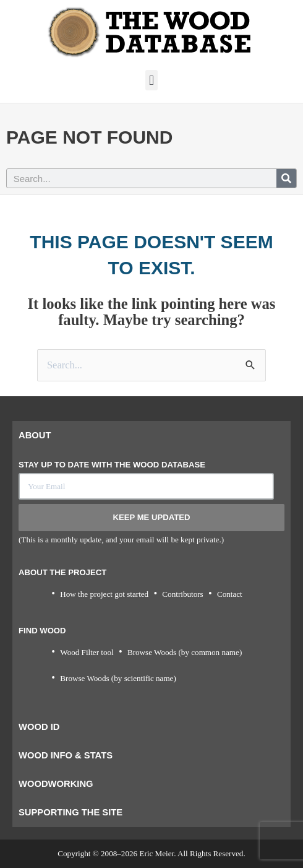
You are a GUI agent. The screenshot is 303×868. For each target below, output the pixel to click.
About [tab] (35, 435)
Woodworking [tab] (56, 784)
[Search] (286, 178)
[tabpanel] (151, 581)
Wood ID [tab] (39, 727)
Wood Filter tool (86, 652)
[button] (151, 80)
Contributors (182, 594)
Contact (229, 594)
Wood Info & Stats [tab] (66, 755)
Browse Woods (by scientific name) (118, 678)
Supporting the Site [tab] (70, 812)
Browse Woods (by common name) (184, 652)
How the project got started (104, 594)
